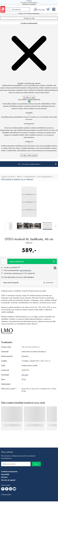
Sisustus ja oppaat (8, 480)
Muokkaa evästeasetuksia (29, 23)
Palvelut (4, 477)
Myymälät (5, 474)
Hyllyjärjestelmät (29, 176)
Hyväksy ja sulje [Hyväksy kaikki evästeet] (29, 18)
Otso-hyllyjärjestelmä (44, 176)
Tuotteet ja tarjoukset (7, 176)
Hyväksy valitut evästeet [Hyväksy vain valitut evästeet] (29, 155)
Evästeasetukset (6, 494)
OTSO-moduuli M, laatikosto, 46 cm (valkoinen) (17, 179)
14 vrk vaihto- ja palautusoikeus (30, 164)
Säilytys (19, 176)
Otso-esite (25, 375)
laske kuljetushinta (26, 270)
